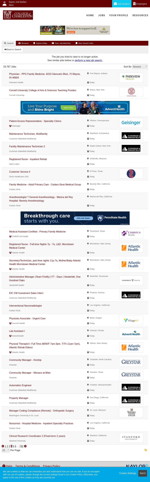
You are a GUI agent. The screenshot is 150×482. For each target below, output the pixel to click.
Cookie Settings (127, 473)
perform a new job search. (88, 60)
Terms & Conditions (27, 466)
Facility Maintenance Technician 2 (27, 146)
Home (90, 15)
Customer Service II (19, 172)
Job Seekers (122, 4)
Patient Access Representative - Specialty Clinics (35, 121)
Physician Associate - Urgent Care (27, 318)
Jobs (101, 15)
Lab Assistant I (17, 331)
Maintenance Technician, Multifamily (28, 134)
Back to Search (12, 49)
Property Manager (18, 398)
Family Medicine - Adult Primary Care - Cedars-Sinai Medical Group (45, 184)
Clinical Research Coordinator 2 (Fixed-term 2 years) (37, 436)
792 (21, 446)
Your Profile (118, 15)
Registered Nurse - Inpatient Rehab (28, 159)
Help (7, 466)
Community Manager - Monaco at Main (30, 372)
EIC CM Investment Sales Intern (26, 293)
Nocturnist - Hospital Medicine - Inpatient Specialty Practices (41, 423)
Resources (140, 15)
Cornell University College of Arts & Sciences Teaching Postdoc (42, 90)
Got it (143, 473)
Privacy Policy (51, 466)
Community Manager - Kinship (25, 360)
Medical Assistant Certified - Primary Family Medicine (37, 231)
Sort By (127, 66)
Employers (140, 4)
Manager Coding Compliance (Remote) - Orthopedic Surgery (41, 410)
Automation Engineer (20, 385)
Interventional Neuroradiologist (25, 305)
